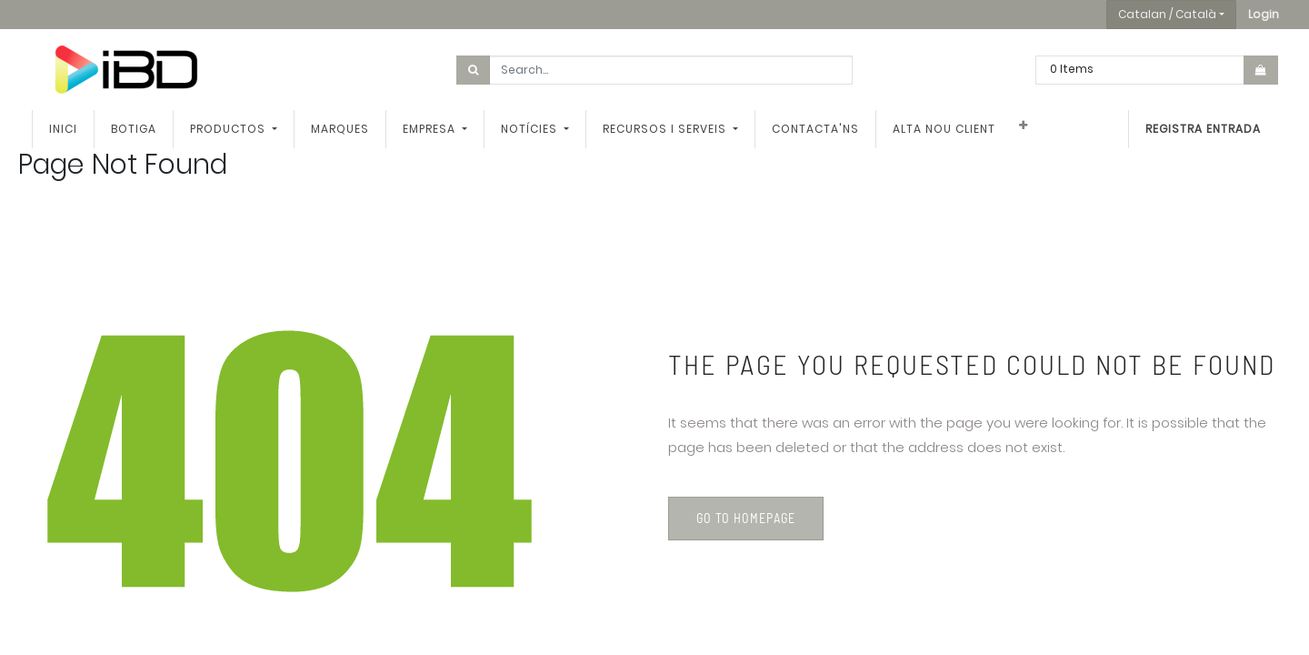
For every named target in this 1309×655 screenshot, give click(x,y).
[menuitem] (63, 129)
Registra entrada (1203, 128)
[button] (1263, 14)
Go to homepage (745, 518)
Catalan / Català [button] (1167, 14)
